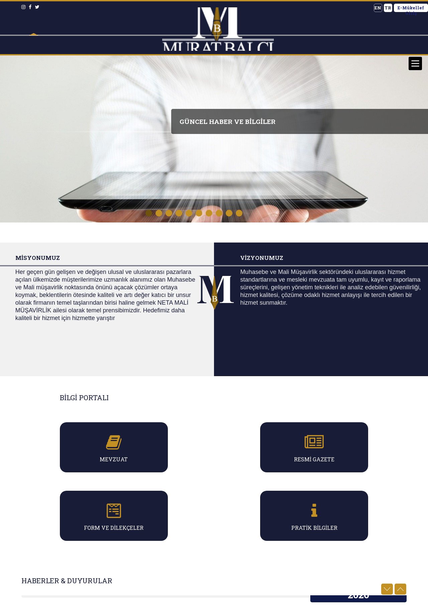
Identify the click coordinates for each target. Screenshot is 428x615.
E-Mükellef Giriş (411, 8)
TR (388, 7)
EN (377, 7)
